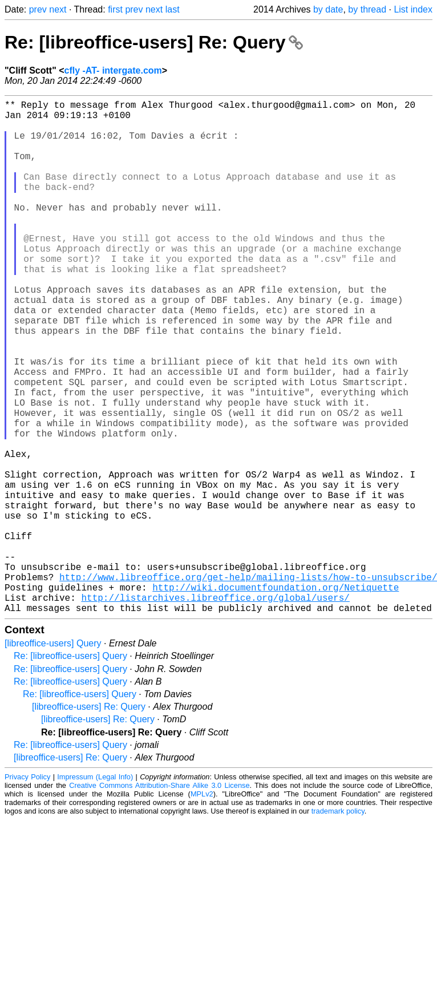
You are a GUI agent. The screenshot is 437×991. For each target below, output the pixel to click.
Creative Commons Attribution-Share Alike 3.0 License (159, 899)
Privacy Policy (27, 891)
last (172, 9)
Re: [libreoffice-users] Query (70, 770)
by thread (367, 9)
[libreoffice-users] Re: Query (88, 821)
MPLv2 (202, 908)
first (115, 9)
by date (328, 9)
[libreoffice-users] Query (53, 757)
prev (38, 9)
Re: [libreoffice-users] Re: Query (154, 42)
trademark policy (338, 925)
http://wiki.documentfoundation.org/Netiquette (275, 696)
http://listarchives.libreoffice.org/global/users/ (215, 709)
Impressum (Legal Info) (95, 891)
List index (413, 9)
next (57, 9)
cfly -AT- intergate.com (113, 70)
